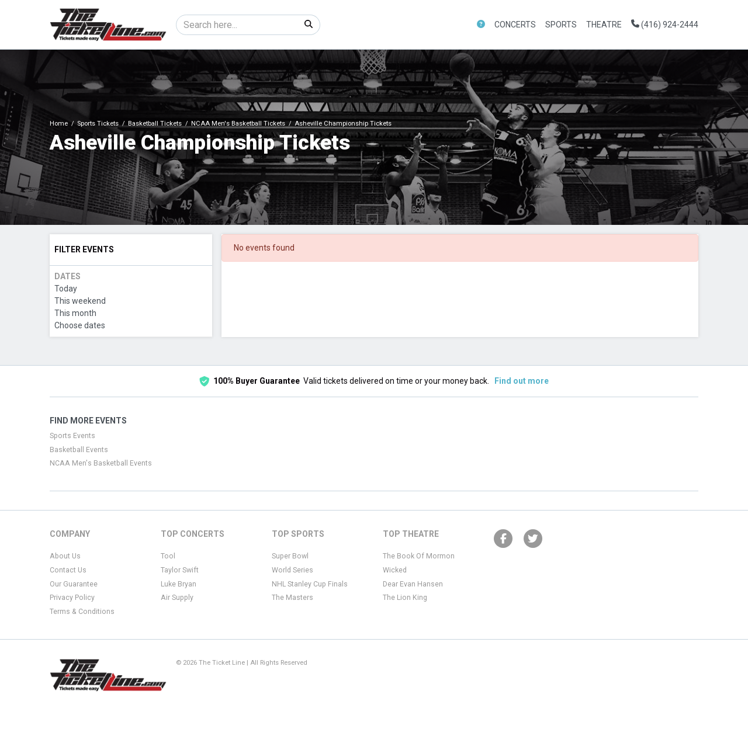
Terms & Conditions (82, 612)
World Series (292, 570)
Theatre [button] (604, 24)
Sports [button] (561, 24)
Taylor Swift (180, 570)
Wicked (395, 570)
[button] (481, 25)
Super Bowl (290, 556)
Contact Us (68, 570)
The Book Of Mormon (419, 556)
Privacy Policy (72, 597)
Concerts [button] (515, 24)
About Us (65, 556)
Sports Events (72, 436)
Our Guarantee (74, 584)
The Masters (292, 597)
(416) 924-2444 (664, 24)
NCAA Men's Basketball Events (101, 463)
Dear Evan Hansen (413, 584)
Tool (168, 556)
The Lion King (405, 597)
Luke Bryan (178, 584)
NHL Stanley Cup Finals (310, 584)
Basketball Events (79, 450)
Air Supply (177, 597)
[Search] (237, 25)
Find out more (521, 381)
